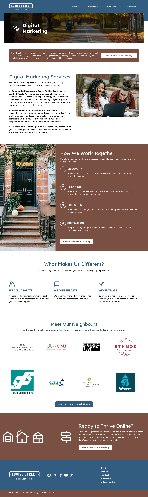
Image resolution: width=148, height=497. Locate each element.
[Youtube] (64, 475)
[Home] (25, 6)
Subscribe (106, 478)
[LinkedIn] (58, 475)
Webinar (105, 471)
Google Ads (17, 91)
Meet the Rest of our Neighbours (74, 404)
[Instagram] (53, 475)
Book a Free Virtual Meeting (119, 55)
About (75, 6)
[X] (70, 475)
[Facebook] (47, 475)
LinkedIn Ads (18, 127)
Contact (131, 6)
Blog (103, 468)
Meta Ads (16, 110)
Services (93, 6)
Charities (112, 6)
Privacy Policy (108, 482)
